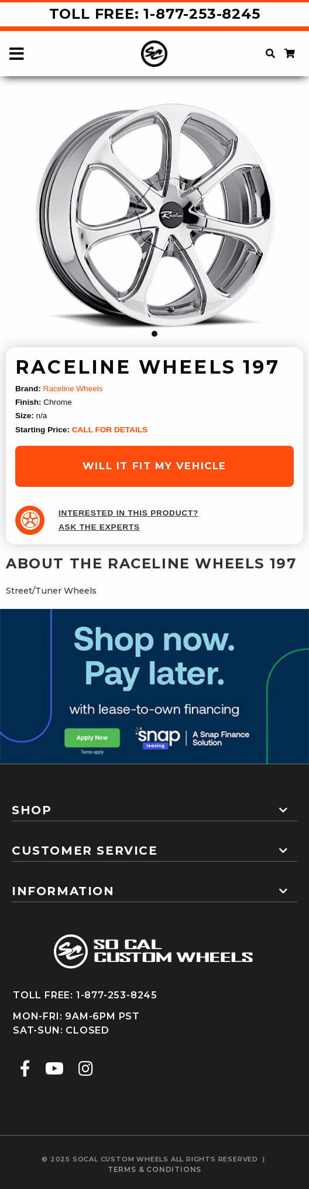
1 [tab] (154, 334)
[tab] (154, 805)
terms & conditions (154, 1169)
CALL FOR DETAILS (109, 429)
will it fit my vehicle (154, 466)
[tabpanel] (154, 219)
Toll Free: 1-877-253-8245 (154, 13)
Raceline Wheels (73, 388)
